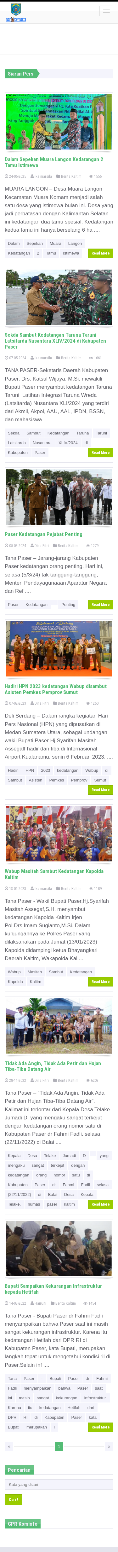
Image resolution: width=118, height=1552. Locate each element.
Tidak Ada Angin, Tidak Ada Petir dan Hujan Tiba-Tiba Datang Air (53, 1066)
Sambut (33, 433)
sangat (37, 1165)
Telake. (14, 1204)
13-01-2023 (15, 888)
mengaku (16, 1165)
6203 (92, 1080)
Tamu (51, 253)
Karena (14, 1407)
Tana (12, 1378)
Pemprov (79, 780)
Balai (52, 1194)
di (86, 442)
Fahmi (68, 1184)
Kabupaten (18, 452)
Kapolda (15, 981)
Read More (101, 253)
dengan (78, 1165)
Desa (32, 1155)
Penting (68, 604)
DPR (12, 1417)
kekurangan (66, 1398)
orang (41, 1175)
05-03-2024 (15, 546)
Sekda (14, 433)
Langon (75, 243)
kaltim (69, 1204)
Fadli (85, 1184)
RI (25, 1417)
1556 (95, 176)
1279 (92, 546)
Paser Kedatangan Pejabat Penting (43, 534)
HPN (29, 770)
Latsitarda (17, 442)
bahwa (64, 1388)
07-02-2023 (15, 703)
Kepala (14, 1155)
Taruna (82, 433)
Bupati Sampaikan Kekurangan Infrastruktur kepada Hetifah (53, 1289)
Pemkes (56, 780)
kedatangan (67, 770)
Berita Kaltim (68, 176)
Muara (55, 243)
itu (30, 1407)
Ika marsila (41, 176)
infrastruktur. (95, 1398)
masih (24, 1398)
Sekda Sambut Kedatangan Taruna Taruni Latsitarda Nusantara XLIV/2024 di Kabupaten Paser (55, 341)
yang (104, 1155)
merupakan (36, 1427)
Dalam (14, 243)
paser (52, 1204)
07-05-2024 (15, 358)
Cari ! (13, 1499)
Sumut (100, 780)
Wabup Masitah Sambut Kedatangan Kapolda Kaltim (54, 874)
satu (76, 1175)
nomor (59, 1175)
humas (34, 1204)
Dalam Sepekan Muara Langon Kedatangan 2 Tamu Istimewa (54, 162)
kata (93, 1417)
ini (10, 1398)
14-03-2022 (15, 1303)
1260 (92, 703)
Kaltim (35, 981)
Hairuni (38, 1303)
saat (99, 1388)
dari (90, 1407)
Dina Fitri (40, 546)
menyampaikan (37, 1388)
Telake (50, 1155)
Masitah (35, 972)
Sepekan (35, 243)
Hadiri (13, 770)
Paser (40, 452)
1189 (95, 888)
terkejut (58, 1165)
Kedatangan (19, 253)
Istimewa (71, 253)
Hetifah (74, 1407)
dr (54, 1184)
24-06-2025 (15, 176)
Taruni (101, 433)
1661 (95, 358)
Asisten (35, 780)
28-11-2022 (15, 1080)
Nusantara (42, 442)
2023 (45, 770)
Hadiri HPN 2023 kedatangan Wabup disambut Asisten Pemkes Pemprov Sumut (56, 689)
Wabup (91, 770)
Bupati (55, 1378)
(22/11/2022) (19, 1194)
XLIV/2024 (68, 442)
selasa (103, 1184)
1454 (89, 1303)
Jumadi (69, 1155)
